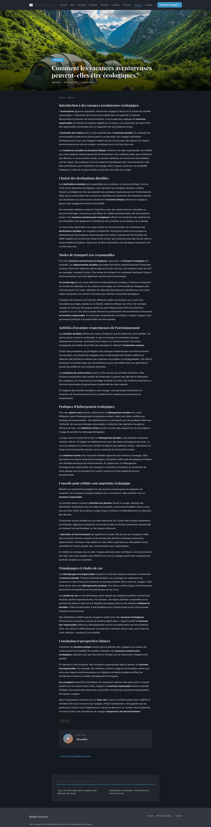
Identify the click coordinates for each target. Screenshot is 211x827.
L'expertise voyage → (169, 5)
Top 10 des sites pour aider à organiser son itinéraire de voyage (77, 791)
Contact (178, 816)
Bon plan (82, 5)
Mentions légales (164, 816)
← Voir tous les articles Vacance (75, 756)
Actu (72, 5)
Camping (93, 5)
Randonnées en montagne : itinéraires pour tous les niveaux (129, 791)
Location (115, 5)
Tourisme (127, 5)
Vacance (138, 5)
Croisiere (104, 5)
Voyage (148, 5)
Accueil (63, 5)
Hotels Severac (42, 5)
